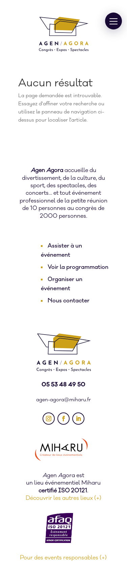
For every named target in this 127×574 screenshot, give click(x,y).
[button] (113, 21)
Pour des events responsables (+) (63, 557)
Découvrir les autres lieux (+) (63, 498)
